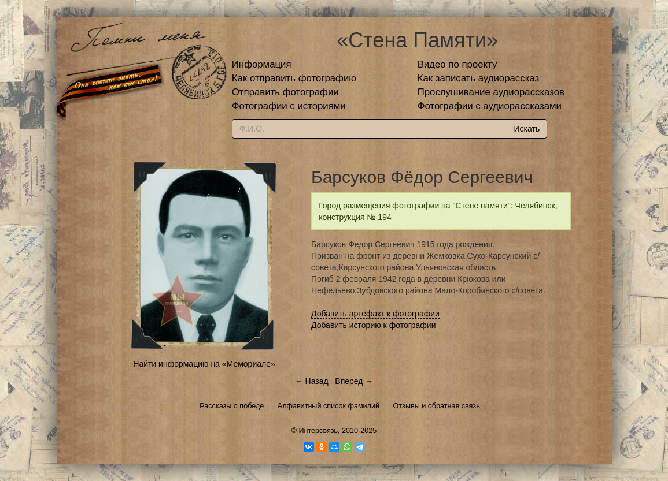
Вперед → (354, 381)
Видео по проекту (457, 64)
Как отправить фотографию (294, 78)
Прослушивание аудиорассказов (491, 92)
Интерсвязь (318, 431)
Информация (261, 64)
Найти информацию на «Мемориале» (204, 363)
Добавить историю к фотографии (373, 325)
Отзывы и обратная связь (436, 406)
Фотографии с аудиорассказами (490, 105)
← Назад (312, 381)
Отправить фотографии (285, 92)
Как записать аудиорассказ (479, 78)
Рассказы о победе (232, 406)
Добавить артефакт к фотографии (375, 313)
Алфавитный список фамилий (328, 406)
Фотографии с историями (289, 105)
